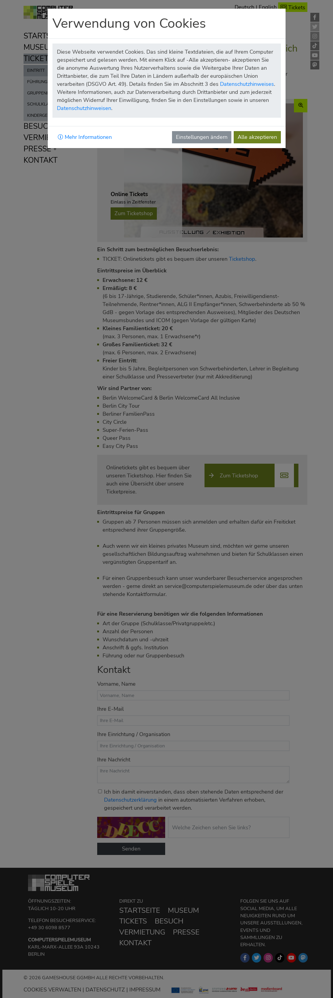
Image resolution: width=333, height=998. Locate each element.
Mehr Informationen (85, 137)
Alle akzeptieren (257, 137)
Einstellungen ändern (201, 137)
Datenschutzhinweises (247, 84)
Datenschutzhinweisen (84, 108)
